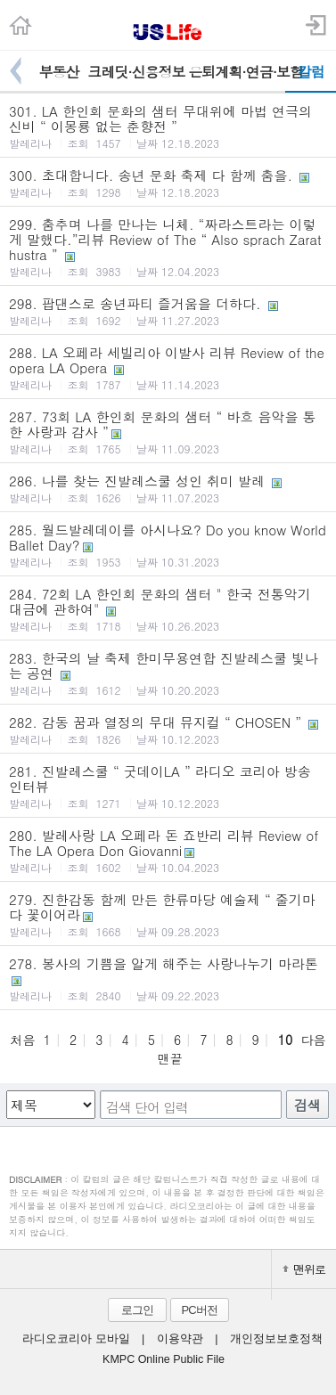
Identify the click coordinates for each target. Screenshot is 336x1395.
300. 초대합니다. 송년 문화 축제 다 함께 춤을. (168, 183)
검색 (307, 1105)
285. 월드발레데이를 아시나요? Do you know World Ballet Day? (168, 544)
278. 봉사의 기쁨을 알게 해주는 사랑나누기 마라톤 (168, 978)
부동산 (58, 71)
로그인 (137, 1310)
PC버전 (199, 1310)
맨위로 (304, 1268)
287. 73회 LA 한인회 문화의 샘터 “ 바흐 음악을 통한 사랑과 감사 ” (168, 431)
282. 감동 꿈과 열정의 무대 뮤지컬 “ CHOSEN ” (168, 729)
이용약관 (180, 1339)
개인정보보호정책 (276, 1339)
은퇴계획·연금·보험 (236, 71)
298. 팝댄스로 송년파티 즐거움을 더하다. (168, 311)
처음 (22, 1039)
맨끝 (170, 1058)
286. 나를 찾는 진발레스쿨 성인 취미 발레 (168, 488)
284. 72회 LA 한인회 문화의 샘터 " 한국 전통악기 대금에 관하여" (168, 608)
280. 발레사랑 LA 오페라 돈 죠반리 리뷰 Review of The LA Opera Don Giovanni (168, 850)
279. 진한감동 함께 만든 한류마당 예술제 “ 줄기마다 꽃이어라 (168, 914)
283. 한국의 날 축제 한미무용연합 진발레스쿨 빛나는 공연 (168, 673)
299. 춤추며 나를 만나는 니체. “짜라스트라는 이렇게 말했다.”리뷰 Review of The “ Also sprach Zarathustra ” (168, 247)
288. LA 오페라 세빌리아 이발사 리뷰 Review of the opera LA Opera (168, 367)
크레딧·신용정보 (135, 71)
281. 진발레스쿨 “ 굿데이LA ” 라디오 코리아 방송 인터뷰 (168, 786)
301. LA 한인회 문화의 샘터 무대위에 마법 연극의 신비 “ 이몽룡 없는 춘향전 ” (168, 126)
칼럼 (311, 71)
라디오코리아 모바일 (75, 1339)
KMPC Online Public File (163, 1359)
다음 (313, 1039)
